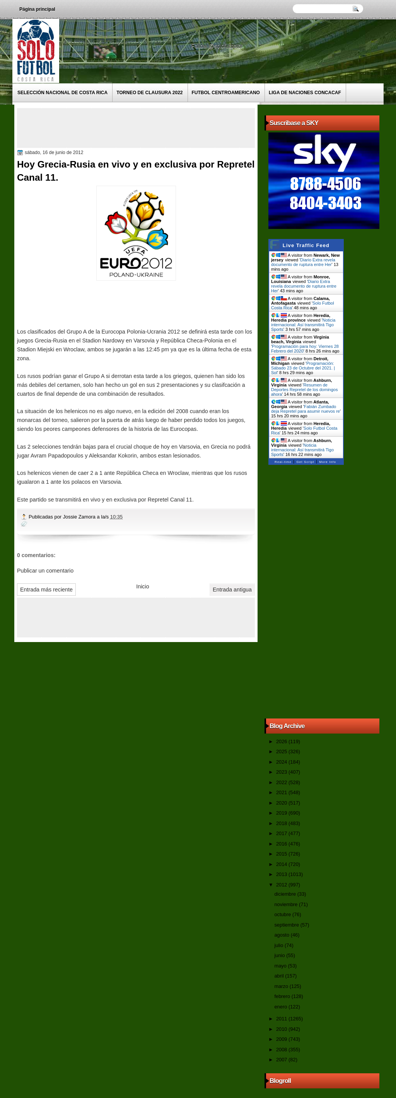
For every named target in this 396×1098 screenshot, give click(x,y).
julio (279, 945)
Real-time (283, 462)
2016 (282, 844)
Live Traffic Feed (306, 245)
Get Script (305, 462)
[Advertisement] (159, 127)
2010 (282, 1029)
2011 (282, 1019)
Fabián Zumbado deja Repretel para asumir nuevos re (305, 408)
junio (280, 955)
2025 (282, 751)
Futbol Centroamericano (226, 92)
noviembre (286, 904)
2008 (282, 1049)
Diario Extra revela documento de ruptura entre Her (303, 262)
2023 (282, 772)
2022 (282, 782)
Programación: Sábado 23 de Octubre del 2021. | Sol (303, 368)
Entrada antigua (232, 589)
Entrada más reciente (46, 589)
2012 (282, 885)
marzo (281, 986)
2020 (282, 803)
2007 (282, 1059)
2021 (282, 792)
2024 (282, 762)
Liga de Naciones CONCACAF (305, 92)
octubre (283, 914)
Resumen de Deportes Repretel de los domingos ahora (304, 389)
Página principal (37, 9)
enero (281, 1007)
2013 (282, 874)
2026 (282, 741)
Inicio (142, 586)
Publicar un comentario (45, 571)
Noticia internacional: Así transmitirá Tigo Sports (303, 325)
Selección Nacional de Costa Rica (62, 92)
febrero (282, 996)
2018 (282, 823)
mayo (281, 966)
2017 (282, 833)
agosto (282, 935)
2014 (282, 864)
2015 (282, 854)
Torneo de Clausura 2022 (149, 92)
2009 (282, 1039)
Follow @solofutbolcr (217, 46)
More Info (327, 462)
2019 (282, 813)
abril (279, 976)
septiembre (287, 925)
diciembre (285, 894)
